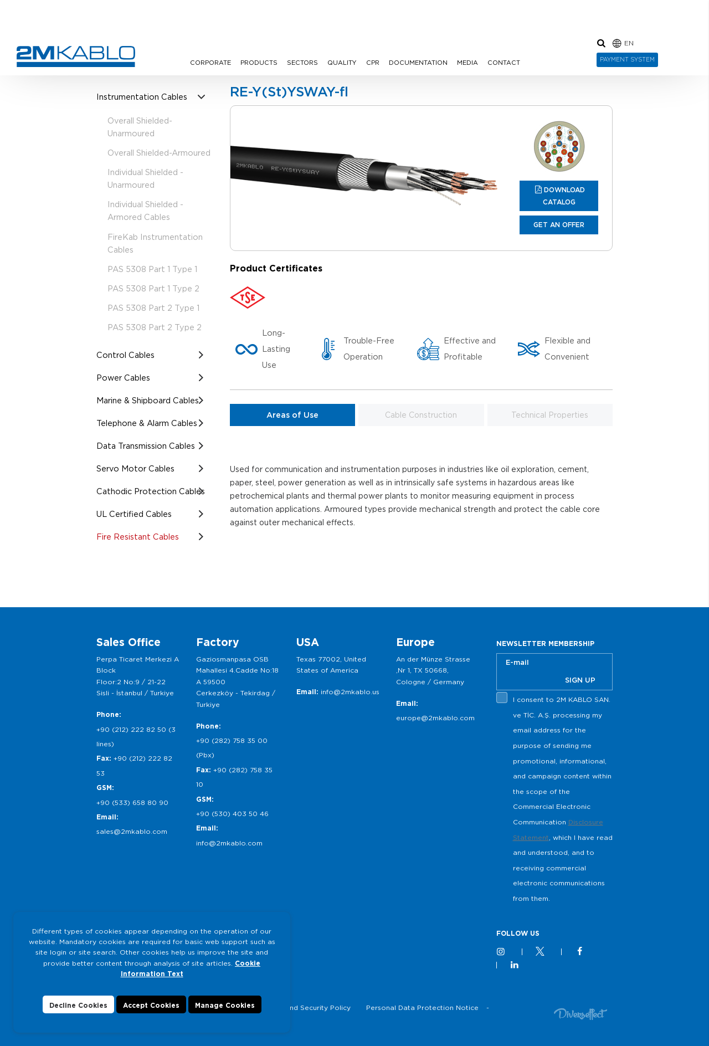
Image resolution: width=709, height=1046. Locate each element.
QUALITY (342, 62)
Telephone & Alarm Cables (146, 423)
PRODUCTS (259, 62)
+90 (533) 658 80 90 (132, 802)
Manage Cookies (225, 1015)
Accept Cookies (151, 1015)
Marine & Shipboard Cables (147, 400)
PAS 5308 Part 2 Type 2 (154, 327)
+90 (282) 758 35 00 (232, 740)
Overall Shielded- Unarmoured (139, 127)
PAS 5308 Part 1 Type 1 (152, 269)
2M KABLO (76, 56)
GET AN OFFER (558, 225)
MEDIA (467, 62)
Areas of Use (292, 415)
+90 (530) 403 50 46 (232, 813)
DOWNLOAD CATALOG (564, 196)
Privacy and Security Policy (304, 1007)
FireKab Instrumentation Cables (155, 243)
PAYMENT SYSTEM (627, 59)
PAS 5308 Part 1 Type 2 (153, 288)
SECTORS (302, 62)
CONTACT (503, 62)
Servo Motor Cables (135, 468)
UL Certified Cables (134, 514)
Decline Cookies (78, 1015)
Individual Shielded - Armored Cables (145, 210)
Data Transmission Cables (145, 445)
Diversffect (580, 1013)
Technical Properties (549, 415)
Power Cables (123, 377)
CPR (372, 62)
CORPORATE (210, 62)
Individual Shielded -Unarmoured (145, 178)
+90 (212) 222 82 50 (131, 729)
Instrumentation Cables (141, 96)
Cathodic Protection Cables (150, 491)
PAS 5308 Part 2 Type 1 (153, 307)
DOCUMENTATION (418, 62)
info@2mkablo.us (350, 692)
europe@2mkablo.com (435, 718)
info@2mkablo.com (229, 843)
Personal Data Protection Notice (422, 1007)
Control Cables (125, 355)
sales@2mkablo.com (131, 831)
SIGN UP (580, 680)
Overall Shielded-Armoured (158, 152)
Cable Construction (421, 415)
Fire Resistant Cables (137, 536)
